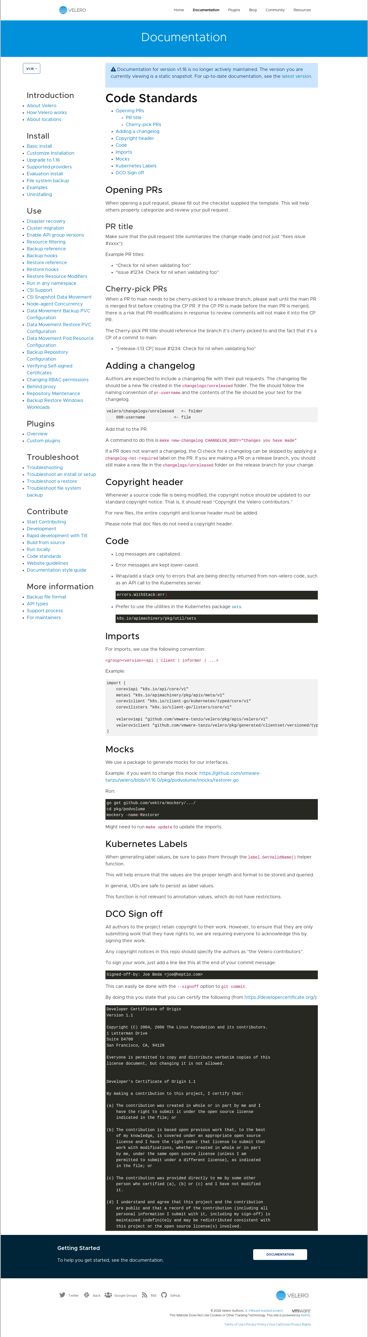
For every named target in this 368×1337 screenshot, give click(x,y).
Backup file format (46, 597)
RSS (153, 1295)
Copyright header (135, 138)
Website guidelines (47, 563)
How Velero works (47, 113)
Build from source (46, 543)
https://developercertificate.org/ (279, 997)
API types (37, 604)
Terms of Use (234, 1324)
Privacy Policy (256, 1324)
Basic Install (39, 146)
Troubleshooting (45, 467)
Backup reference (46, 249)
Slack (97, 1295)
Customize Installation (50, 153)
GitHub (175, 1295)
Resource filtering (46, 242)
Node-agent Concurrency (55, 304)
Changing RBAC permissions (58, 380)
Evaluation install (45, 174)
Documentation (206, 10)
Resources (302, 10)
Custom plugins (43, 441)
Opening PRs (130, 111)
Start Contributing (46, 522)
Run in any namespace (51, 283)
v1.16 (30, 68)
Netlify (305, 1315)
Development (41, 529)
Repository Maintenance (53, 393)
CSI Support (39, 290)
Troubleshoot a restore (52, 481)
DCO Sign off (130, 173)
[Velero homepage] (72, 10)
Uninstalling (39, 194)
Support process (45, 611)
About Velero (41, 106)
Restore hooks (43, 269)
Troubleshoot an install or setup (61, 474)
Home (179, 10)
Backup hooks (42, 256)
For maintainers (44, 618)
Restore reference (47, 263)
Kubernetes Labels (136, 166)
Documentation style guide (56, 570)
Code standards (44, 556)
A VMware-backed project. (278, 1310)
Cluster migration (45, 228)
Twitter (74, 1295)
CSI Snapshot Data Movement (59, 297)
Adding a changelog (137, 131)
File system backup (48, 181)
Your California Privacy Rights (290, 1324)
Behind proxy (41, 387)
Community (275, 10)
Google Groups (125, 1295)
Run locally (38, 549)
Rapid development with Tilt (57, 536)
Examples (37, 188)
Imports (124, 152)
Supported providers (49, 167)
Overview (37, 434)
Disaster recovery (46, 221)
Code (121, 145)
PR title (134, 118)
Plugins (234, 10)
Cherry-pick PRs (143, 124)
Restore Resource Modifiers (57, 276)
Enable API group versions (55, 235)
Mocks (123, 159)
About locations (44, 119)
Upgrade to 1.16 (43, 160)
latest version (296, 76)
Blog (253, 10)
